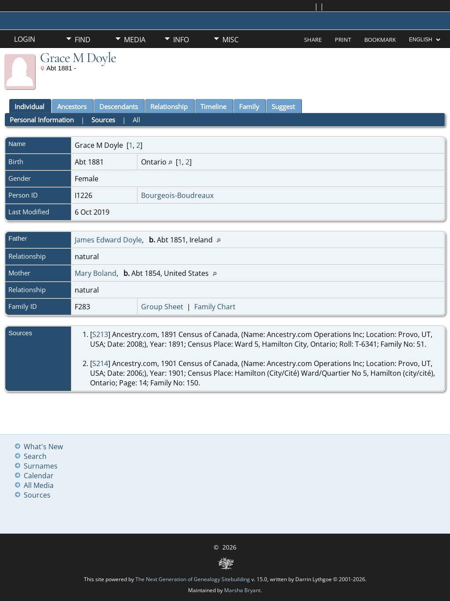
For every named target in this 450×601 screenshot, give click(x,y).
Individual (29, 106)
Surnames (41, 466)
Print (343, 40)
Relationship (169, 106)
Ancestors (72, 106)
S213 (100, 334)
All (136, 119)
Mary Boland (95, 273)
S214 (100, 363)
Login (24, 39)
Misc (230, 39)
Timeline (213, 106)
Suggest (283, 106)
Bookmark (380, 40)
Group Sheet (162, 306)
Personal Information (42, 119)
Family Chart (215, 306)
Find (83, 39)
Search (35, 456)
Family (249, 106)
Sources (103, 119)
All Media (39, 485)
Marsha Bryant (242, 590)
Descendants (118, 106)
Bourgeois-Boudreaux (177, 195)
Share (313, 40)
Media (134, 39)
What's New (43, 446)
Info (181, 39)
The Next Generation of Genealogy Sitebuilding (192, 579)
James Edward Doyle (108, 240)
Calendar (39, 475)
